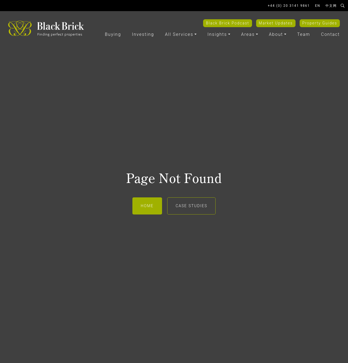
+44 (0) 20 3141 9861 (289, 6)
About (276, 34)
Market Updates (276, 23)
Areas (248, 34)
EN (317, 6)
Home (147, 206)
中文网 (331, 6)
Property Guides (319, 23)
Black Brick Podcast (227, 23)
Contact (330, 34)
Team (303, 34)
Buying (113, 34)
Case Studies (191, 206)
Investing (143, 34)
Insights (217, 34)
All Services (179, 34)
